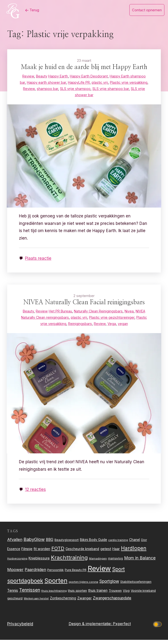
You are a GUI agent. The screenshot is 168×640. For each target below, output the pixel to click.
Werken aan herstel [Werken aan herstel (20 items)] (36, 598)
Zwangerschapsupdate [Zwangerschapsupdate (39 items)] (112, 598)
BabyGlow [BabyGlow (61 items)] (34, 539)
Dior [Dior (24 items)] (144, 540)
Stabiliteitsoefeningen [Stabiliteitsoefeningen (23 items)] (135, 581)
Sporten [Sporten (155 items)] (55, 580)
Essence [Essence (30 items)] (13, 549)
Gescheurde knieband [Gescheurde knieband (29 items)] (82, 549)
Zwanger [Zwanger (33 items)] (84, 598)
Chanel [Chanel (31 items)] (134, 540)
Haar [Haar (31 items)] (116, 549)
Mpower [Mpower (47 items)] (15, 569)
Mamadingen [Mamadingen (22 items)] (98, 558)
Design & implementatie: (91, 623)
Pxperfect (122, 623)
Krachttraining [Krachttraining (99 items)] (69, 557)
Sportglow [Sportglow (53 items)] (109, 581)
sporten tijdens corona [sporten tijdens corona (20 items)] (83, 581)
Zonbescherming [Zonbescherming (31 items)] (63, 598)
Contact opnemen (147, 10)
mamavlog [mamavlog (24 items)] (115, 558)
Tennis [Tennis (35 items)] (12, 590)
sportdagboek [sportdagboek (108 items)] (25, 580)
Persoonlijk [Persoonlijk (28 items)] (55, 570)
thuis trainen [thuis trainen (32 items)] (98, 590)
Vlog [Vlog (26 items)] (126, 590)
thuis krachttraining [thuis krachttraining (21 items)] (54, 590)
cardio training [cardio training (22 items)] (118, 540)
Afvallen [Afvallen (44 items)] (14, 539)
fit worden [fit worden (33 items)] (42, 549)
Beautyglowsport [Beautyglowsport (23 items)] (66, 540)
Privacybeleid (20, 623)
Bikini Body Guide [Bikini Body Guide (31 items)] (93, 540)
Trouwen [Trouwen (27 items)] (115, 590)
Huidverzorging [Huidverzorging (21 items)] (17, 558)
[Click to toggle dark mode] (158, 624)
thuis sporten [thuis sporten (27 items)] (77, 590)
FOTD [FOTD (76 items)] (57, 548)
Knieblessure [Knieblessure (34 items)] (39, 558)
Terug (32, 10)
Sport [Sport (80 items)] (118, 569)
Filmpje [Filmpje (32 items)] (26, 549)
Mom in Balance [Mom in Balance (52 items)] (140, 558)
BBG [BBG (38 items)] (49, 539)
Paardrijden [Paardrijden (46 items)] (35, 569)
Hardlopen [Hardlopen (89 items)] (133, 548)
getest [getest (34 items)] (105, 549)
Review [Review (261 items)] (99, 568)
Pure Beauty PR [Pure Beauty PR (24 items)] (75, 570)
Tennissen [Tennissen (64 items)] (29, 590)
